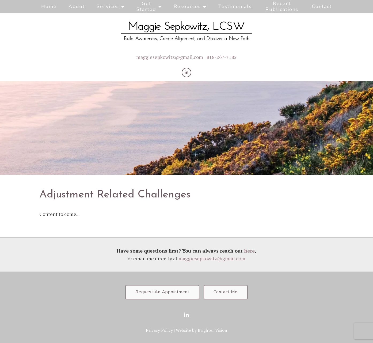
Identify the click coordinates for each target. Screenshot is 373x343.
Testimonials (235, 6)
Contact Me (226, 292)
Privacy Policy (159, 330)
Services (108, 6)
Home (49, 6)
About (76, 6)
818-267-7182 (222, 57)
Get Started (146, 6)
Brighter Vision (212, 330)
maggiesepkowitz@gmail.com (169, 57)
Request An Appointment (162, 292)
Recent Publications (281, 6)
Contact (322, 6)
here (249, 250)
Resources (187, 6)
